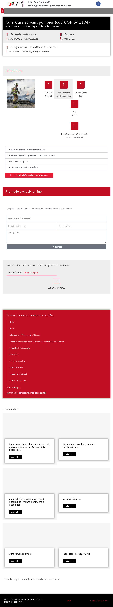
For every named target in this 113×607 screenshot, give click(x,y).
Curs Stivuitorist (72, 499)
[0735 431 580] (56, 280)
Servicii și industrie (17, 361)
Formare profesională (18, 374)
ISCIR (11, 328)
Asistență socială (16, 367)
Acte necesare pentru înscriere (23, 167)
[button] (56, 11)
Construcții (13, 354)
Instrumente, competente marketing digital (26, 393)
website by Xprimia (99, 600)
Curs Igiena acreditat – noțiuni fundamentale (79, 445)
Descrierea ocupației (18, 161)
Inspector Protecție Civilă (76, 553)
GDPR (68, 600)
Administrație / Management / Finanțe (24, 335)
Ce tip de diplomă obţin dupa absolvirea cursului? (32, 155)
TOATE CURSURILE (17, 380)
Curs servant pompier (20, 553)
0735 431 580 (56, 288)
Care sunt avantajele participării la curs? (27, 149)
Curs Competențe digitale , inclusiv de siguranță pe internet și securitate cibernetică (29, 446)
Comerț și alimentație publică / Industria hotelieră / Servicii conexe (36, 341)
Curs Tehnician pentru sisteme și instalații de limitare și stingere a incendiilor (26, 501)
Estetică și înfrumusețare (19, 348)
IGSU (11, 322)
